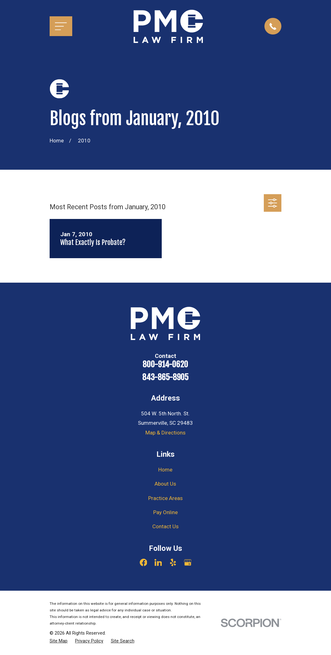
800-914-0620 (165, 364)
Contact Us (165, 526)
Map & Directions (165, 432)
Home (165, 469)
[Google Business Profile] (188, 562)
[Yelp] (173, 562)
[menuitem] (59, 641)
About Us (165, 484)
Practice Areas (165, 498)
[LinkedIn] (158, 562)
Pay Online (165, 512)
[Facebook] (143, 562)
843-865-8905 (165, 377)
